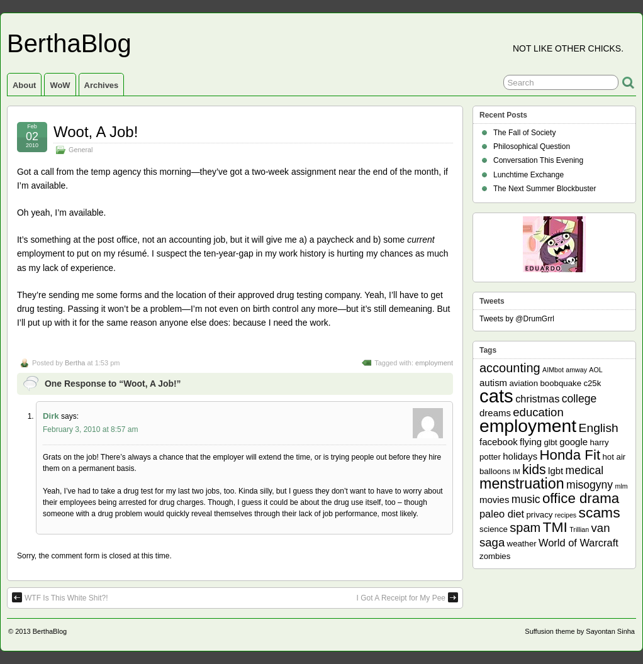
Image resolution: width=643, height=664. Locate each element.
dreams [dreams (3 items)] (495, 412)
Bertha (75, 363)
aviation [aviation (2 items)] (523, 383)
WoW (60, 85)
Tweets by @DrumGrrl (516, 318)
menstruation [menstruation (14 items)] (521, 483)
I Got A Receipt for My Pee (407, 597)
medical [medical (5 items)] (584, 470)
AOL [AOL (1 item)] (595, 370)
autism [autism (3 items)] (493, 382)
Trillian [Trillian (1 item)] (579, 529)
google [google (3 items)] (573, 441)
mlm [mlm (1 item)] (621, 486)
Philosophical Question (531, 146)
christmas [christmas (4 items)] (537, 398)
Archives (101, 85)
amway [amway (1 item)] (576, 370)
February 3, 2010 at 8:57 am (90, 429)
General (80, 149)
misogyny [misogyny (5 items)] (589, 485)
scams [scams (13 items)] (599, 512)
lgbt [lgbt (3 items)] (555, 470)
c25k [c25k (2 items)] (592, 383)
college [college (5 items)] (579, 398)
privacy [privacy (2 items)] (540, 514)
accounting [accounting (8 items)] (509, 368)
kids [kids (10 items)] (534, 469)
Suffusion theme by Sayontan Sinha (580, 631)
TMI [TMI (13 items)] (555, 527)
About (24, 85)
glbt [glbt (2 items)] (550, 442)
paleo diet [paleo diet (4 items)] (501, 513)
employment (434, 363)
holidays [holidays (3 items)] (520, 456)
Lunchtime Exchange (528, 174)
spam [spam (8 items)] (525, 527)
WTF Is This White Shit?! (60, 597)
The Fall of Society (524, 132)
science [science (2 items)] (493, 529)
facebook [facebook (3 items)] (498, 441)
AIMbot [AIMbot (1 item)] (553, 370)
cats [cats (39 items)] (496, 395)
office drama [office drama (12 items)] (580, 498)
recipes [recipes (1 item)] (565, 515)
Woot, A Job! (95, 131)
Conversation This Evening (538, 160)
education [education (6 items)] (538, 412)
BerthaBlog (69, 43)
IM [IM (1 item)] (516, 471)
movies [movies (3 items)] (494, 499)
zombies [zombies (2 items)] (494, 556)
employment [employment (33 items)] (527, 426)
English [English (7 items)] (598, 427)
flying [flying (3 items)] (531, 441)
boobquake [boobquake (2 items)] (560, 383)
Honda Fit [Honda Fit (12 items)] (570, 455)
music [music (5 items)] (526, 499)
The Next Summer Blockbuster (544, 188)
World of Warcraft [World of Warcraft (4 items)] (578, 542)
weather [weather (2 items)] (522, 543)
